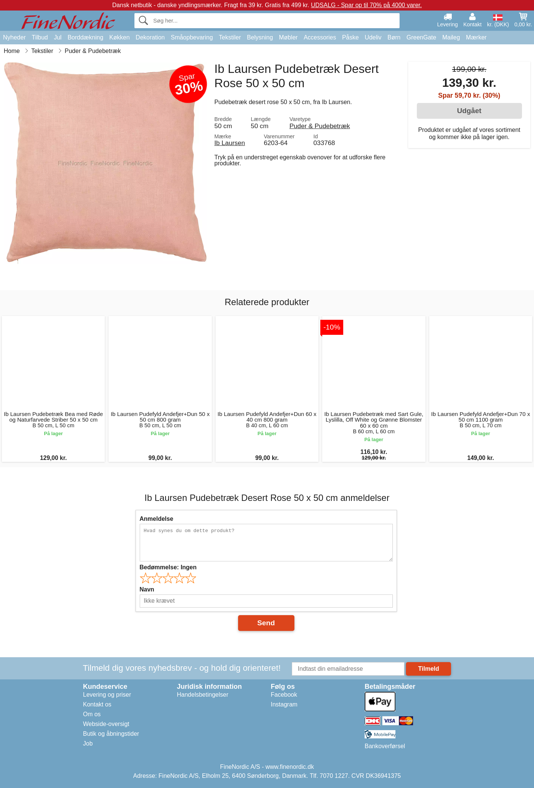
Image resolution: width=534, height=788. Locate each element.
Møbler (288, 37)
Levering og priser (107, 694)
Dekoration (150, 37)
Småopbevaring (192, 37)
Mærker (476, 37)
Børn (394, 37)
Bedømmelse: (168, 567)
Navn (147, 589)
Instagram (284, 704)
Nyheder (14, 37)
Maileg (451, 37)
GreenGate (421, 37)
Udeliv (373, 37)
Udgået (469, 111)
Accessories (320, 37)
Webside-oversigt (106, 724)
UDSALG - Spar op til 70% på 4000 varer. (366, 5)
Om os (92, 714)
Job (88, 743)
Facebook (284, 694)
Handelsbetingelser (202, 694)
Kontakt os (97, 704)
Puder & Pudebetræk (320, 126)
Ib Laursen (229, 143)
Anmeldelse (156, 519)
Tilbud (40, 37)
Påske (350, 37)
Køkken (119, 37)
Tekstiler (230, 37)
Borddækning (85, 37)
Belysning (260, 37)
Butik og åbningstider (111, 734)
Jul (57, 37)
